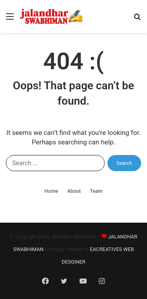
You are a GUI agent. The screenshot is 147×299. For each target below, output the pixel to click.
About (74, 191)
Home (51, 191)
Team (96, 191)
